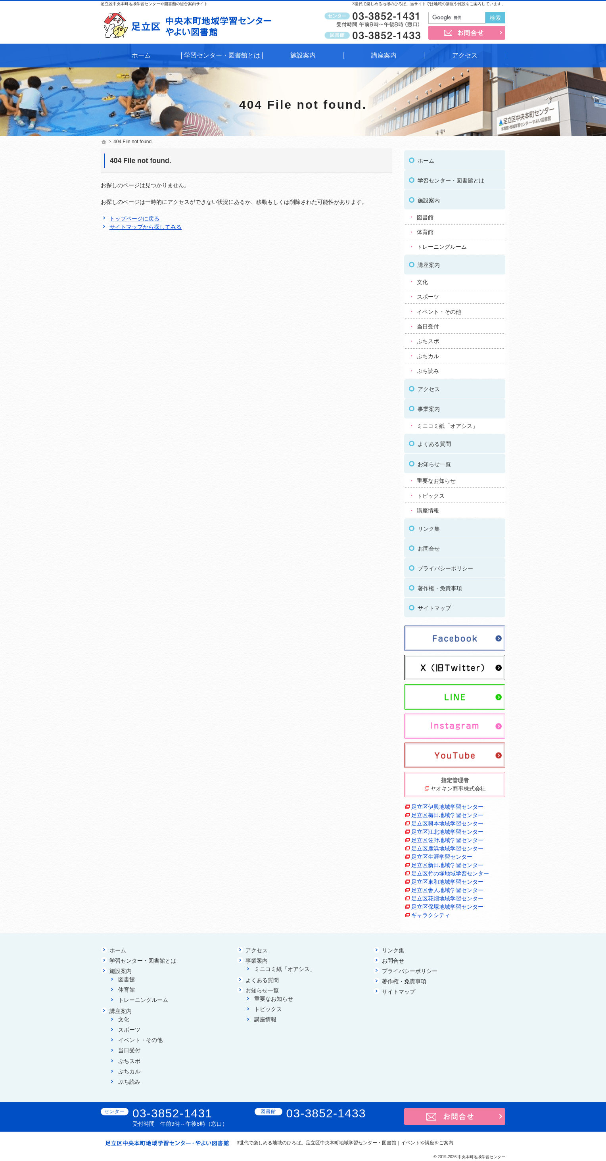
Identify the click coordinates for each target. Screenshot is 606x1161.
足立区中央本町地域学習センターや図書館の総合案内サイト (154, 4)
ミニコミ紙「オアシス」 (447, 423)
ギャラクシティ (430, 913)
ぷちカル (428, 354)
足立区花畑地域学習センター (447, 896)
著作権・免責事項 (440, 586)
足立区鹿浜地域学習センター (447, 846)
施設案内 (429, 198)
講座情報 (428, 508)
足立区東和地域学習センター (447, 879)
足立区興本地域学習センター (447, 821)
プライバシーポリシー (445, 566)
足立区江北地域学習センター (447, 829)
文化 (422, 279)
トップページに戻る (134, 218)
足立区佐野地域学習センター (447, 838)
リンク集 (429, 526)
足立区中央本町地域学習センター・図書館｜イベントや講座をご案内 (379, 1143)
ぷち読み (428, 369)
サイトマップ (434, 606)
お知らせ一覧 (434, 462)
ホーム (426, 158)
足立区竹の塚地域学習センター (450, 871)
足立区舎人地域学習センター (447, 888)
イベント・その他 (439, 309)
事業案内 (429, 406)
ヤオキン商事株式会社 (458, 786)
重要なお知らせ (436, 478)
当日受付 (428, 324)
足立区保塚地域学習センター (447, 904)
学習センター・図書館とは (451, 178)
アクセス (429, 387)
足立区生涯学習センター (441, 854)
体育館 (425, 229)
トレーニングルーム (442, 245)
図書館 (425, 215)
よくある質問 (434, 442)
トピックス (431, 493)
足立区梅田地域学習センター (447, 813)
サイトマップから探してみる (145, 227)
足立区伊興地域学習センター (447, 804)
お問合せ (429, 546)
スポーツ (428, 294)
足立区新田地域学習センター (447, 863)
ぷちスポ (428, 339)
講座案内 (429, 262)
